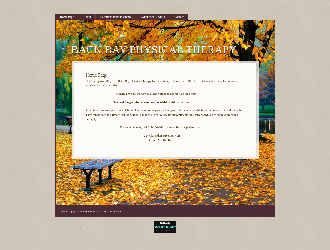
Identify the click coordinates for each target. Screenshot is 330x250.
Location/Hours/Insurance (116, 17)
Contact (179, 17)
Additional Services (153, 17)
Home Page (67, 17)
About (87, 17)
